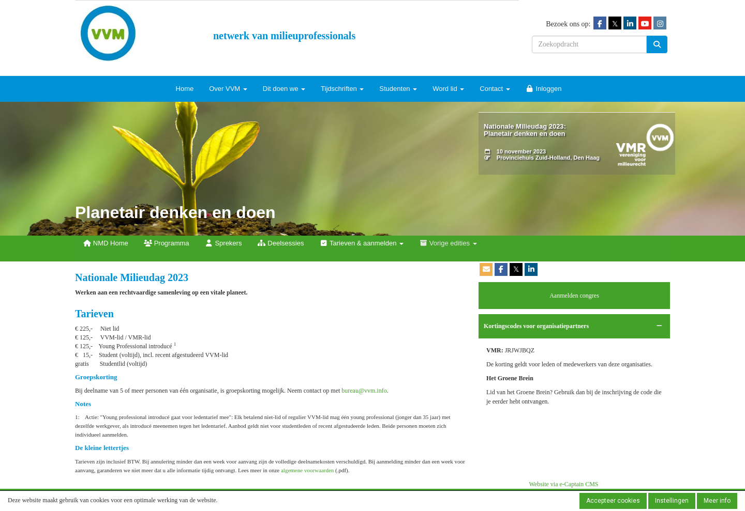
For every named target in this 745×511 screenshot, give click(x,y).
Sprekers (223, 243)
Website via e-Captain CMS (564, 484)
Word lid (448, 88)
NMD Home (105, 243)
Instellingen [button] (672, 500)
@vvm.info (363, 390)
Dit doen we (284, 88)
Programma (166, 243)
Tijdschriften (342, 88)
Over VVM (228, 88)
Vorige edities (448, 243)
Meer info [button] (717, 500)
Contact (495, 88)
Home (185, 88)
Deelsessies (280, 243)
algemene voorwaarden (307, 470)
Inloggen (544, 88)
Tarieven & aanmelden (361, 243)
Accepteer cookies (613, 500)
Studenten (398, 88)
